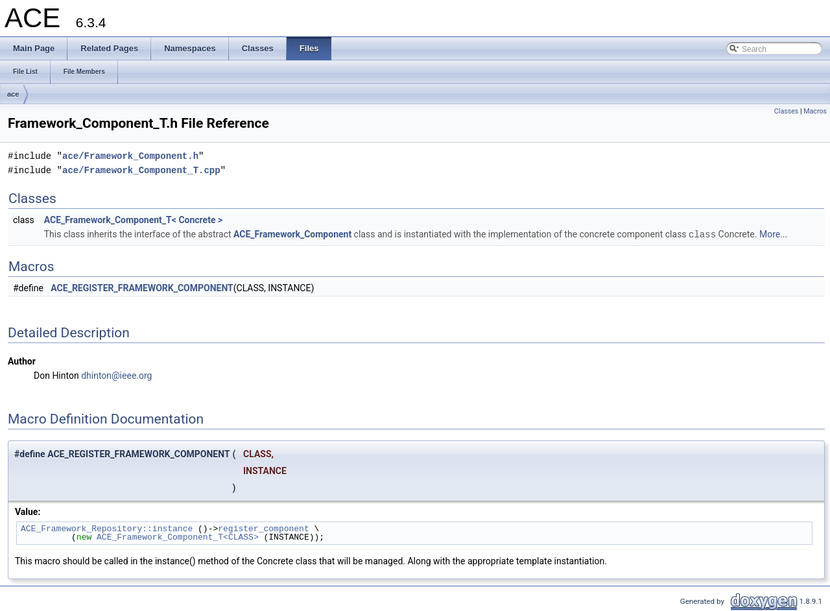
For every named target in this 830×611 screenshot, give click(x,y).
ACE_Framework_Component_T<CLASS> (178, 536)
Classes (786, 111)
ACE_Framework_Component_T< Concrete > (133, 220)
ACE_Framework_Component (292, 234)
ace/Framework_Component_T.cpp (141, 170)
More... (773, 234)
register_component (263, 528)
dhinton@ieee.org (116, 375)
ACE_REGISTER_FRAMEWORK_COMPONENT (142, 287)
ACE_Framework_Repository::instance (107, 528)
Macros (815, 111)
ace (13, 94)
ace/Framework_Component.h (130, 156)
